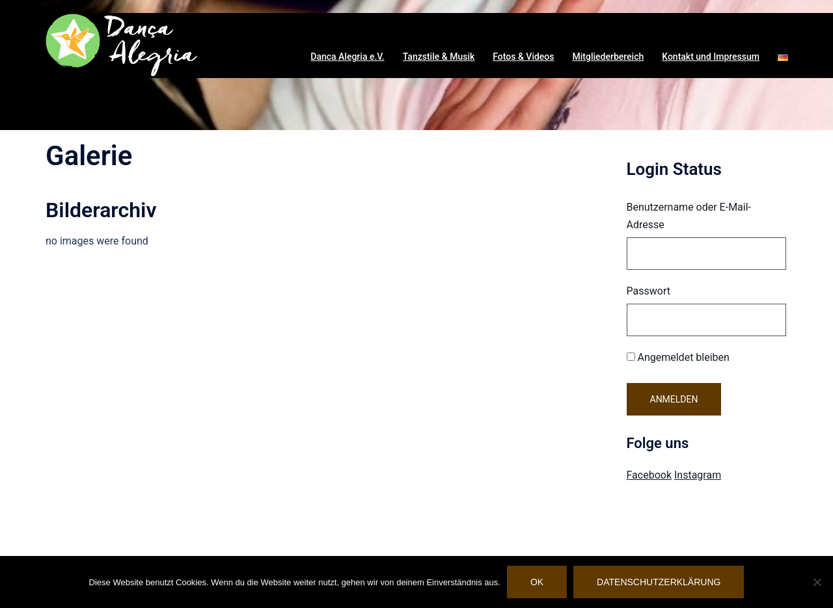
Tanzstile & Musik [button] (439, 56)
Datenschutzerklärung (658, 582)
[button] (783, 57)
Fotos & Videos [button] (523, 56)
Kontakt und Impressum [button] (710, 56)
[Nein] (816, 581)
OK (536, 582)
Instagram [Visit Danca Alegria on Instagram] (697, 475)
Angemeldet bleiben (678, 357)
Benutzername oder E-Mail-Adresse (689, 216)
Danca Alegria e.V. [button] (347, 56)
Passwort (648, 291)
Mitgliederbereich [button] (608, 56)
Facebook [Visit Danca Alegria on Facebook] (649, 475)
